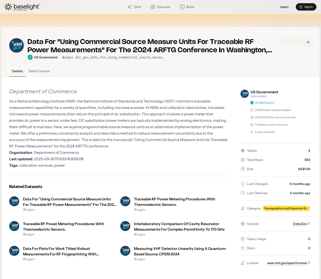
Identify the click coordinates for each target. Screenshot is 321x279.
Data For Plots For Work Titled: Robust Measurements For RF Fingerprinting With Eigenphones (60, 254)
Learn (284, 7)
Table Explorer (39, 71)
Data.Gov (301, 224)
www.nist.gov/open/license (288, 263)
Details (17, 71)
